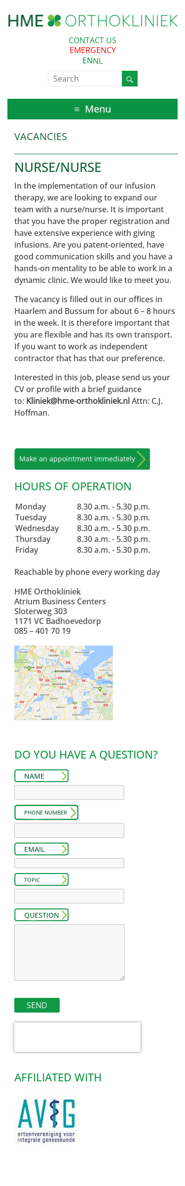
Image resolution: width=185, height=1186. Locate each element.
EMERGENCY (93, 50)
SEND (37, 1005)
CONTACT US (92, 40)
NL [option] (98, 61)
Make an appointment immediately (77, 458)
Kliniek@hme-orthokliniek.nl (78, 400)
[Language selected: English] (92, 60)
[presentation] (77, 1037)
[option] (98, 61)
